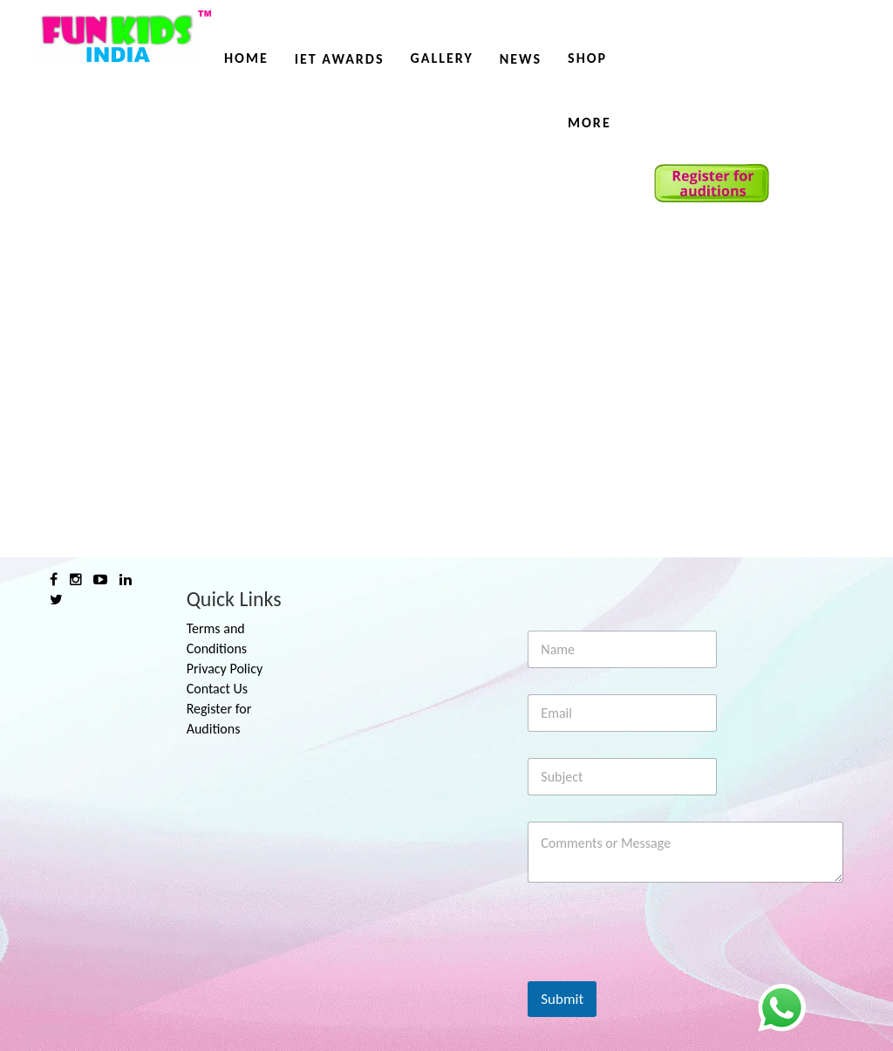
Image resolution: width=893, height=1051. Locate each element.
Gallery (441, 58)
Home (246, 58)
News (521, 59)
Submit (562, 999)
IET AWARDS (340, 59)
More (589, 122)
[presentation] (660, 969)
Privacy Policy (225, 668)
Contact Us (217, 688)
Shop (587, 58)
